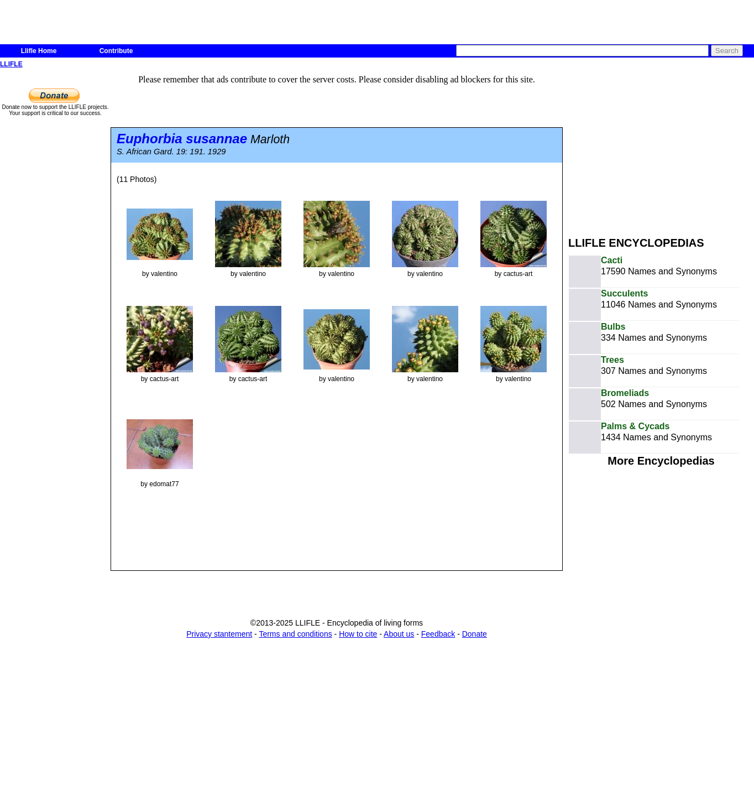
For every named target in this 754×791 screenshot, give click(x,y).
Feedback (438, 633)
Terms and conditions (295, 633)
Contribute (116, 51)
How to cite (358, 633)
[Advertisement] (661, 148)
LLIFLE (11, 64)
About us (399, 633)
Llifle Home (39, 51)
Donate (474, 633)
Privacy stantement (219, 633)
